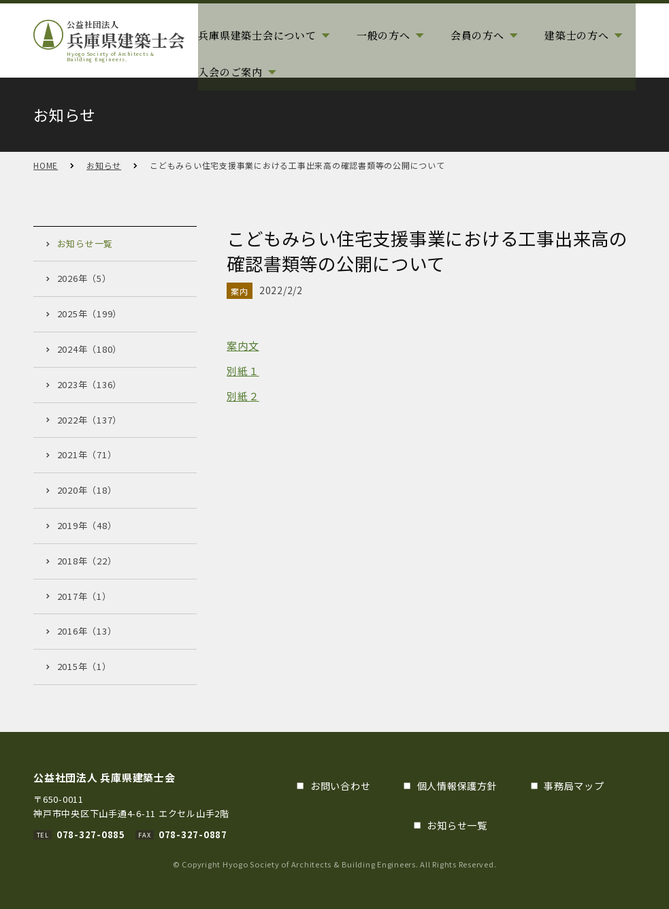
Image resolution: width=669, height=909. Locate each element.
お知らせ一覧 (457, 825)
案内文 (243, 345)
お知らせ (103, 165)
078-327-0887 (193, 834)
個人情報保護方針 (457, 786)
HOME (45, 165)
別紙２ (243, 396)
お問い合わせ (340, 786)
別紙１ (243, 371)
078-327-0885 (90, 834)
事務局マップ (574, 786)
